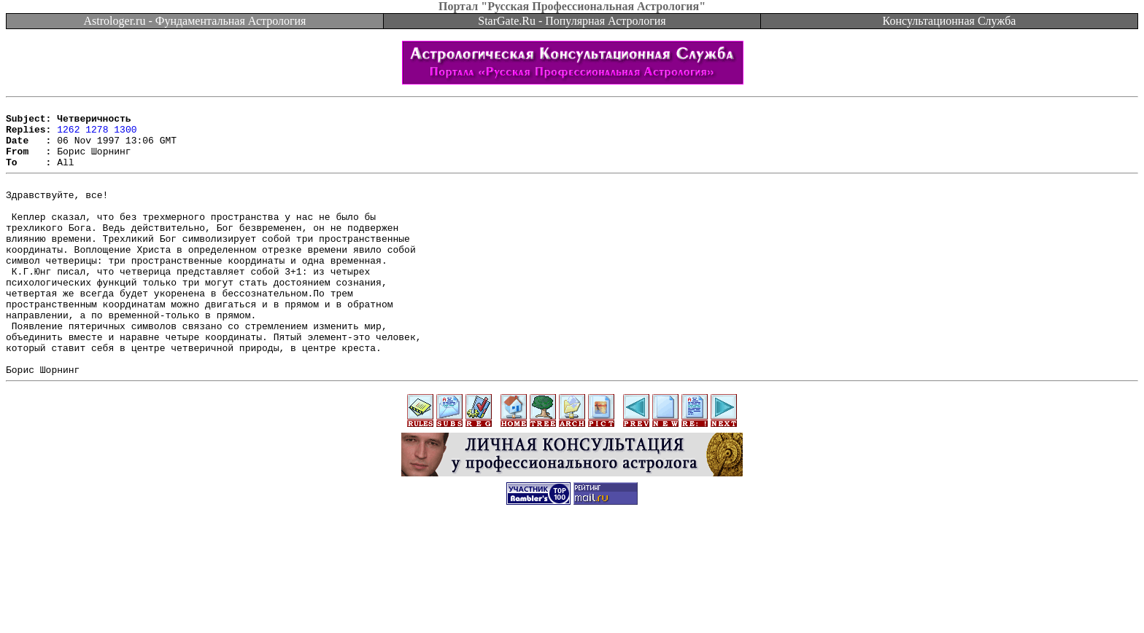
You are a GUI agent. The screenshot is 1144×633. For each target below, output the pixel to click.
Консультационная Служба (949, 21)
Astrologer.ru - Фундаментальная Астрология (195, 21)
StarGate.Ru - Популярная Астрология (571, 21)
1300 (125, 135)
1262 (68, 135)
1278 (96, 135)
